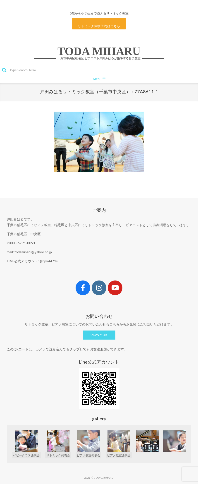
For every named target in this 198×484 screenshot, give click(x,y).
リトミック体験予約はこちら (99, 26)
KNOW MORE (99, 335)
